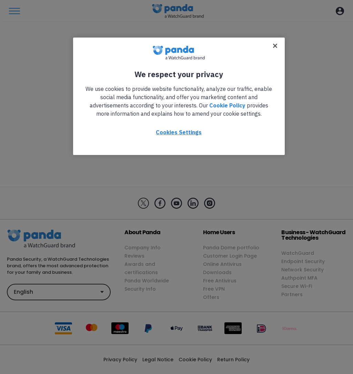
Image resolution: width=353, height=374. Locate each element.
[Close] (275, 45)
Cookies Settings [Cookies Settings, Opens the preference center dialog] (179, 132)
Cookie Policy (227, 105)
